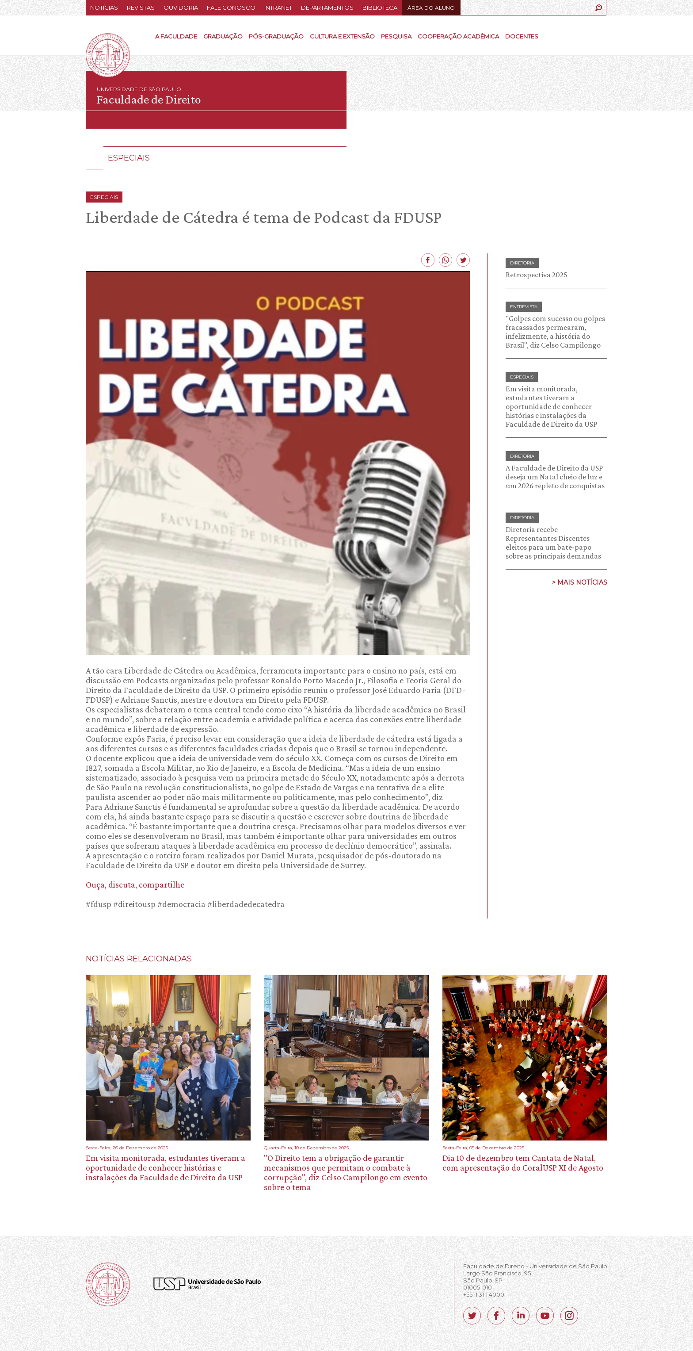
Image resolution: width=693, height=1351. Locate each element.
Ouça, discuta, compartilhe (135, 884)
